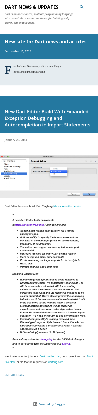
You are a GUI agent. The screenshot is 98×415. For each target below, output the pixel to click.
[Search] (81, 7)
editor (10, 375)
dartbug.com (55, 362)
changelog (46, 339)
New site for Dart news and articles (46, 41)
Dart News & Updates (31, 7)
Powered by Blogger (49, 404)
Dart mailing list (50, 356)
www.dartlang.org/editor (29, 224)
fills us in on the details (67, 206)
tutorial (66, 343)
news (20, 375)
